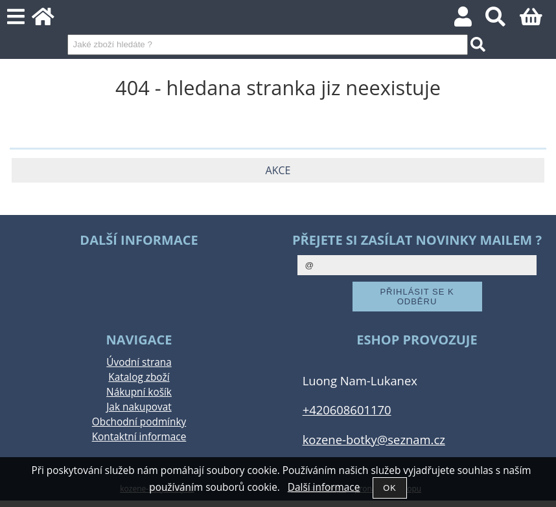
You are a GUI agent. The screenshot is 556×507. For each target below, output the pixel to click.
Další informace (324, 487)
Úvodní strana (138, 362)
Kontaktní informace (139, 437)
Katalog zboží (138, 377)
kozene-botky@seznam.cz (374, 439)
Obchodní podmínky (139, 422)
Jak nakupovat (138, 407)
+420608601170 (347, 409)
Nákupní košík (139, 392)
